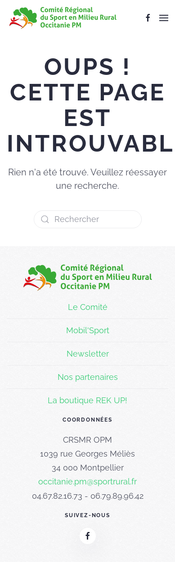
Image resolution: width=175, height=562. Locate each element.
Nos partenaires (88, 377)
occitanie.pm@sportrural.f (86, 481)
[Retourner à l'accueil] (63, 18)
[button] (163, 18)
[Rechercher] (88, 219)
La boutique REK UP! (87, 400)
